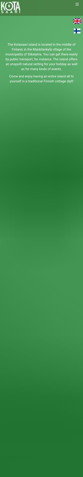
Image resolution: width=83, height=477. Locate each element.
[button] (79, 4)
